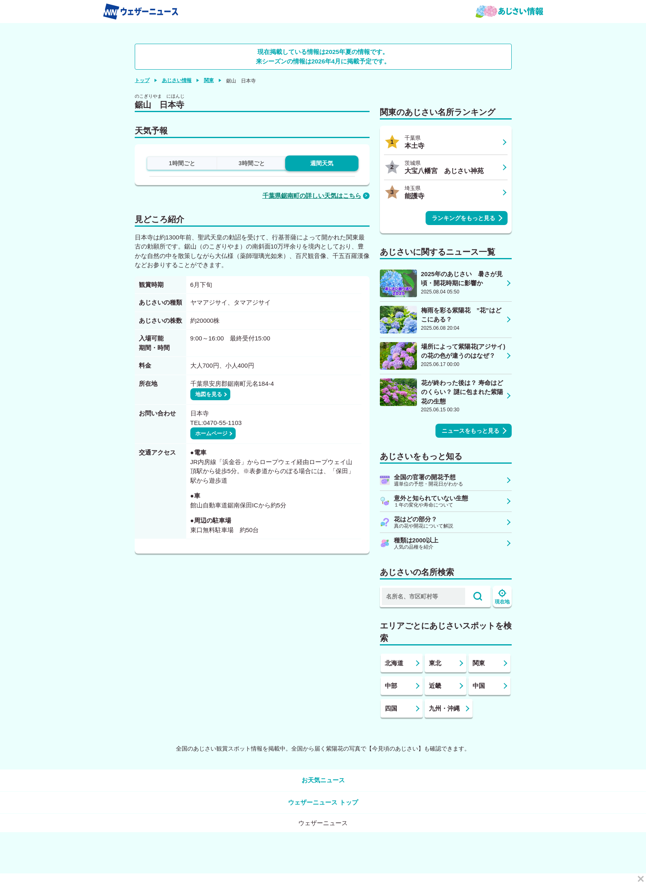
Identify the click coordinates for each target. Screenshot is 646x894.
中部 (391, 685)
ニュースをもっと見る (470, 430)
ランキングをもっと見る (463, 218)
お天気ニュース (323, 780)
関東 (209, 80)
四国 (391, 708)
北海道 (394, 662)
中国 (479, 685)
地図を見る (208, 394)
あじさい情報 (177, 80)
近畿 (435, 685)
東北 (435, 662)
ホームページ (211, 433)
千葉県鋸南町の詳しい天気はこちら (311, 195)
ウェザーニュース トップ (323, 802)
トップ (142, 80)
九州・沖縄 (444, 708)
